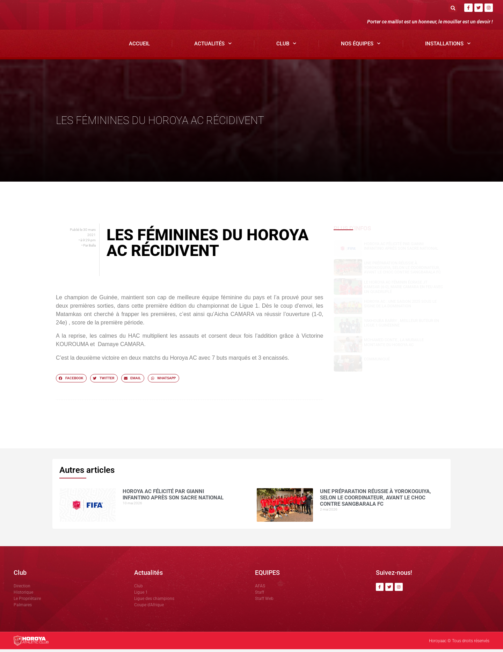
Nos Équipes (361, 46)
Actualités (213, 46)
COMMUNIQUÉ (377, 362)
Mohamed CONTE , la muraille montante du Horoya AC (394, 345)
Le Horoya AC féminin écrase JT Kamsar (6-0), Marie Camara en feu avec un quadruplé (403, 289)
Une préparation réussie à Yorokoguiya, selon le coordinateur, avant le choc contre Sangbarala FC (402, 270)
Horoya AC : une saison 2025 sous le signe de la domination (400, 306)
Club (286, 46)
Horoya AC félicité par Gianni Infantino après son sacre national (401, 249)
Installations (448, 46)
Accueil (139, 46)
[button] (453, 7)
